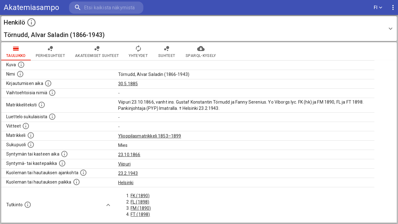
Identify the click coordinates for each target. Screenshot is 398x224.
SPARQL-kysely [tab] (201, 51)
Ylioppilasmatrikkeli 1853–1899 (149, 135)
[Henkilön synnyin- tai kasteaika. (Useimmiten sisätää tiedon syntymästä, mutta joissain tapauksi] (64, 154)
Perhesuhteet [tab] (50, 51)
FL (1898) (140, 201)
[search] (105, 8)
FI (378, 7)
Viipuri (124, 163)
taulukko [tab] (16, 51)
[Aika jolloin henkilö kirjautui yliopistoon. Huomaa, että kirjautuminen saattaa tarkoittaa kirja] (48, 83)
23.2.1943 (128, 173)
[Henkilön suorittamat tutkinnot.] (28, 205)
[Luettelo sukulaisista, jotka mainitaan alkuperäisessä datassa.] (52, 117)
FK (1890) (140, 195)
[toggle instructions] (31, 22)
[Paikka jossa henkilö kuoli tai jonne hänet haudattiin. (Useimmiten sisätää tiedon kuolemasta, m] (76, 182)
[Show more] (108, 205)
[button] (199, 28)
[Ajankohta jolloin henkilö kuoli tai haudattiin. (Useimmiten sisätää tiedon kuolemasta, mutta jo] (83, 173)
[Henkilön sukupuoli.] (31, 145)
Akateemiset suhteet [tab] (97, 51)
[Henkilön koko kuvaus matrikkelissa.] (42, 105)
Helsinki (125, 182)
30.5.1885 (128, 83)
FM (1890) (141, 208)
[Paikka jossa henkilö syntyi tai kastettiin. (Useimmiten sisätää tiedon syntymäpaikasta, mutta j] (62, 163)
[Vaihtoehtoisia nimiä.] (52, 93)
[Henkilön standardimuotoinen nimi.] (20, 74)
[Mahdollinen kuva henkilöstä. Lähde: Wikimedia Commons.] (21, 65)
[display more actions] (393, 8)
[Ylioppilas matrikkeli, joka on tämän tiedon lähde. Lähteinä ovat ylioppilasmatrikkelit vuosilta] (31, 135)
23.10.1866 (129, 154)
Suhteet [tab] (167, 51)
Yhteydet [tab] (138, 51)
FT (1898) (140, 214)
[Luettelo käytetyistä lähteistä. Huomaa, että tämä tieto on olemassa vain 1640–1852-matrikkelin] (26, 126)
